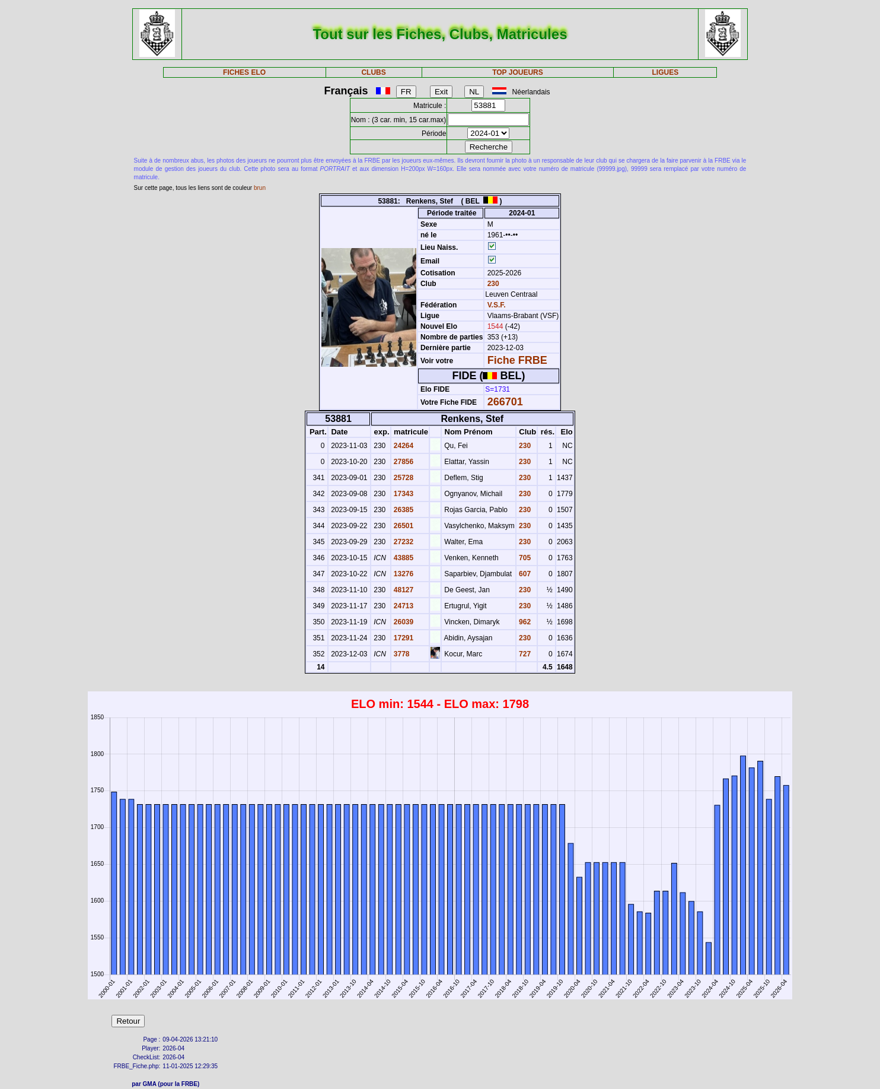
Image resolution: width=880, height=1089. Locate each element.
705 (524, 558)
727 (524, 654)
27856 (403, 462)
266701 (505, 402)
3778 (401, 654)
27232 (403, 542)
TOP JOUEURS (517, 72)
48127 (403, 590)
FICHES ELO (244, 72)
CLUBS (373, 72)
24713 (403, 606)
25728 (403, 478)
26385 (403, 510)
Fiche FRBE (517, 360)
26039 (403, 622)
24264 (403, 446)
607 (524, 574)
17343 (403, 494)
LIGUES (665, 72)
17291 (403, 638)
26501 (403, 526)
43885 (403, 558)
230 (492, 284)
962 (524, 622)
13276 (403, 574)
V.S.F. (496, 305)
